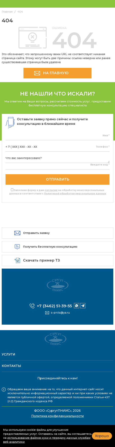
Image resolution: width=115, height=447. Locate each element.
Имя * (106, 135)
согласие (51, 190)
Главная (7, 11)
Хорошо (102, 436)
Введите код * (99, 165)
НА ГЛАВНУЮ (55, 73)
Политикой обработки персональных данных (75, 193)
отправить (57, 179)
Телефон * (102, 147)
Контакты (11, 366)
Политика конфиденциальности (57, 416)
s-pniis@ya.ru (60, 312)
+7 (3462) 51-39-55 (54, 306)
